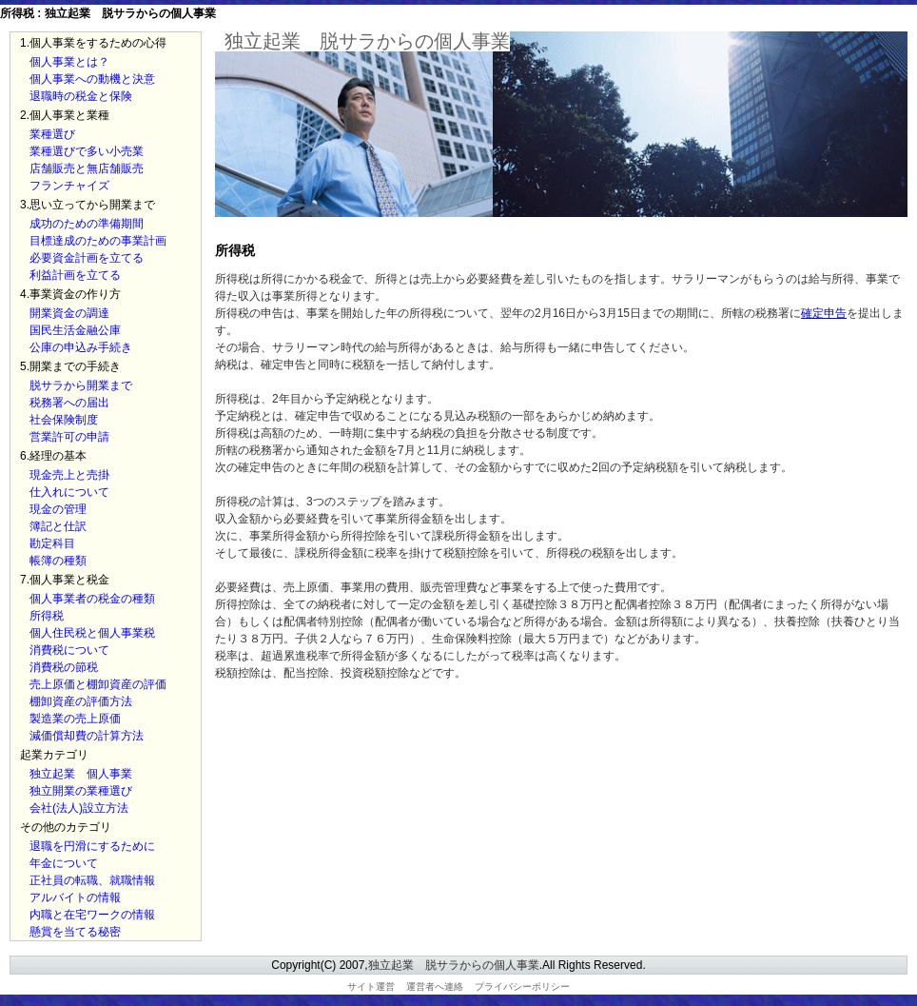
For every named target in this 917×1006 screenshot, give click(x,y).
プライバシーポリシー (522, 986)
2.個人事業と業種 (64, 115)
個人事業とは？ (69, 62)
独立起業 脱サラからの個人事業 (367, 40)
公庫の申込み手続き (80, 347)
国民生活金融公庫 (75, 330)
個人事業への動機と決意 (92, 79)
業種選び (52, 134)
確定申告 (824, 313)
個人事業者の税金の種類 (92, 598)
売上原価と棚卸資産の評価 (97, 684)
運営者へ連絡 (434, 986)
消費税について (69, 650)
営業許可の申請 (69, 437)
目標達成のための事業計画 (97, 240)
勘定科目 (52, 543)
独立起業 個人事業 (80, 773)
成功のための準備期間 (86, 223)
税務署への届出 (69, 402)
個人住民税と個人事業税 (92, 633)
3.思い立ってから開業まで (87, 204)
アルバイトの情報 (75, 897)
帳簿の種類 (58, 560)
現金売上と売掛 (69, 475)
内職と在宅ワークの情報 (92, 914)
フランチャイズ (69, 185)
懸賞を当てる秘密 (75, 931)
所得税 (46, 615)
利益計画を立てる (75, 275)
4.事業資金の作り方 (70, 294)
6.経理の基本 (53, 456)
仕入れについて (69, 492)
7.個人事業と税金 (64, 579)
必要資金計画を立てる (86, 258)
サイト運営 (371, 986)
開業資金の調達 (69, 313)
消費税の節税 (63, 667)
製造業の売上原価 (75, 718)
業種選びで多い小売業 (86, 151)
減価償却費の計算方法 (86, 735)
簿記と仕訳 (58, 526)
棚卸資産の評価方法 (80, 701)
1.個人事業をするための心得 (93, 42)
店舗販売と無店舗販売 (86, 168)
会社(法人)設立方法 (78, 808)
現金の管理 (58, 509)
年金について (63, 863)
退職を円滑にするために (92, 846)
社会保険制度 (63, 419)
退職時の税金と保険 (80, 96)
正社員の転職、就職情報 (92, 880)
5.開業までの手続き (70, 366)
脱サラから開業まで (80, 385)
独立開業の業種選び (80, 791)
